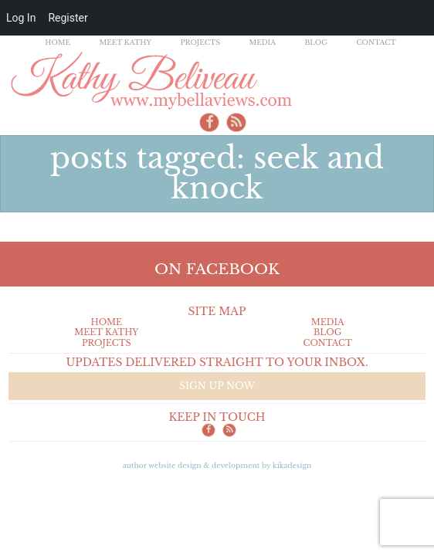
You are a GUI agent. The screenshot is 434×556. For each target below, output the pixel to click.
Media (262, 42)
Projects (200, 42)
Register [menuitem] (67, 18)
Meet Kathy (125, 42)
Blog (315, 42)
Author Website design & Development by (217, 465)
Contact (375, 42)
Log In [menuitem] (21, 18)
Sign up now (217, 386)
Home (57, 42)
